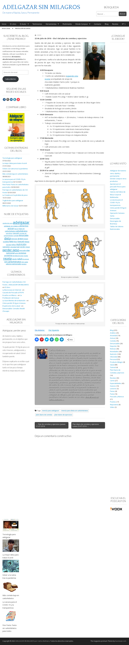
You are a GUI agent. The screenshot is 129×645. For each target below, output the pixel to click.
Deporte (113, 346)
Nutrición (113, 354)
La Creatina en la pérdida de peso (15, 195)
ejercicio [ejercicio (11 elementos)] (14, 239)
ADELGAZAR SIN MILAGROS (41, 7)
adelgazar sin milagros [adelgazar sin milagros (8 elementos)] (11, 226)
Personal (113, 359)
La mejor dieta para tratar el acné (14, 163)
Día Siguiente (53, 330)
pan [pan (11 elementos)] (18, 247)
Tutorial (113, 367)
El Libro (13, 24)
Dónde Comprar (81, 24)
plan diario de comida (44, 415)
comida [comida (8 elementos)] (15, 235)
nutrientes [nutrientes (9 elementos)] (6, 247)
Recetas (115, 24)
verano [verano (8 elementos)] (24, 264)
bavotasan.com (120, 641)
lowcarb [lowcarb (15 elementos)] (21, 241)
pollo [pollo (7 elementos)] (16, 253)
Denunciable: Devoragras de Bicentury (115, 221)
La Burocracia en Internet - (12, 290)
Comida (113, 341)
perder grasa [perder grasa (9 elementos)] (25, 247)
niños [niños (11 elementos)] (14, 244)
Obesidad (113, 357)
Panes (112, 391)
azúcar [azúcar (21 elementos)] (11, 228)
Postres (113, 402)
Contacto (97, 24)
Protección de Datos (22, 28)
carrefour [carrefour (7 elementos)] (9, 233)
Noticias (113, 349)
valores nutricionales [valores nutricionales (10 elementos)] (13, 264)
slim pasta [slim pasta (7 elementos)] (25, 262)
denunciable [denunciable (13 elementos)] (23, 235)
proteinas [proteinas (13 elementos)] (22, 253)
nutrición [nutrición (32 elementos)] (21, 244)
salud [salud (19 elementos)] (19, 258)
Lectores (113, 389)
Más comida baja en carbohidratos (15, 174)
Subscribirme (10, 79)
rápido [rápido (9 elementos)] (14, 259)
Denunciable (115, 343)
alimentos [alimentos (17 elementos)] (23, 226)
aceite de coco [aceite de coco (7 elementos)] (8, 223)
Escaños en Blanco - (9, 295)
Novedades (114, 351)
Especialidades (115, 383)
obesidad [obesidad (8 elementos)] (13, 247)
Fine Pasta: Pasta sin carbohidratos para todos (9, 628)
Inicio (4, 24)
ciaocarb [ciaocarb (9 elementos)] (16, 233)
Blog (106, 24)
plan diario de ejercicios (63, 415)
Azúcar (112, 338)
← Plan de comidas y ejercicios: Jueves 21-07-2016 (50, 425)
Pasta (112, 394)
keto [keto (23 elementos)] (11, 241)
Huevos (113, 386)
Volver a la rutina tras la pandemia (15, 169)
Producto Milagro (116, 362)
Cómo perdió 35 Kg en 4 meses (14, 303)
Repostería (114, 405)
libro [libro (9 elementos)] (15, 242)
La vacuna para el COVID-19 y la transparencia (116, 202)
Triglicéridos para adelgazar (12, 200)
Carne (112, 381)
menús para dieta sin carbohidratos (74, 411)
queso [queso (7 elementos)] (26, 256)
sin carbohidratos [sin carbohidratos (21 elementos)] (12, 261)
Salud (112, 365)
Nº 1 (124, 24)
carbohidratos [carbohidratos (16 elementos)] (21, 231)
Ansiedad (113, 335)
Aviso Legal (6, 28)
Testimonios (37, 24)
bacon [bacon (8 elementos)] (16, 229)
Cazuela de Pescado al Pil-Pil (13, 293)
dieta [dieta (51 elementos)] (7, 238)
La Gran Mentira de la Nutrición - (14, 301)
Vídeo (112, 407)
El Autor (23, 24)
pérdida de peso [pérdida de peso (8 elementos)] (18, 256)
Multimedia (67, 24)
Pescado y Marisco (117, 397)
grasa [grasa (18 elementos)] (20, 238)
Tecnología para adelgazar (12, 158)
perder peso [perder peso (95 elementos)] (10, 250)
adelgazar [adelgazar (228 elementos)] (21, 222)
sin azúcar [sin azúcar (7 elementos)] (25, 259)
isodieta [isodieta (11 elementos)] (6, 241)
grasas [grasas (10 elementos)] (25, 239)
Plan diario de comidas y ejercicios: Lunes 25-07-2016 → (86, 425)
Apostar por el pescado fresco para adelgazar (117, 186)
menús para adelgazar (50, 411)
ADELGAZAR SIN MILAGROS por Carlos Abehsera (32, 641)
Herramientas (51, 24)
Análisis (113, 333)
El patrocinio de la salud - (11, 306)
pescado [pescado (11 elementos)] (22, 250)
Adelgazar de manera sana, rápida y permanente (118, 173)
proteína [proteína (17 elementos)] (8, 255)
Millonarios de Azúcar (10, 206)
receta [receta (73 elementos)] (7, 258)
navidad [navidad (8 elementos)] (8, 245)
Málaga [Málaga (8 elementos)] (27, 242)
